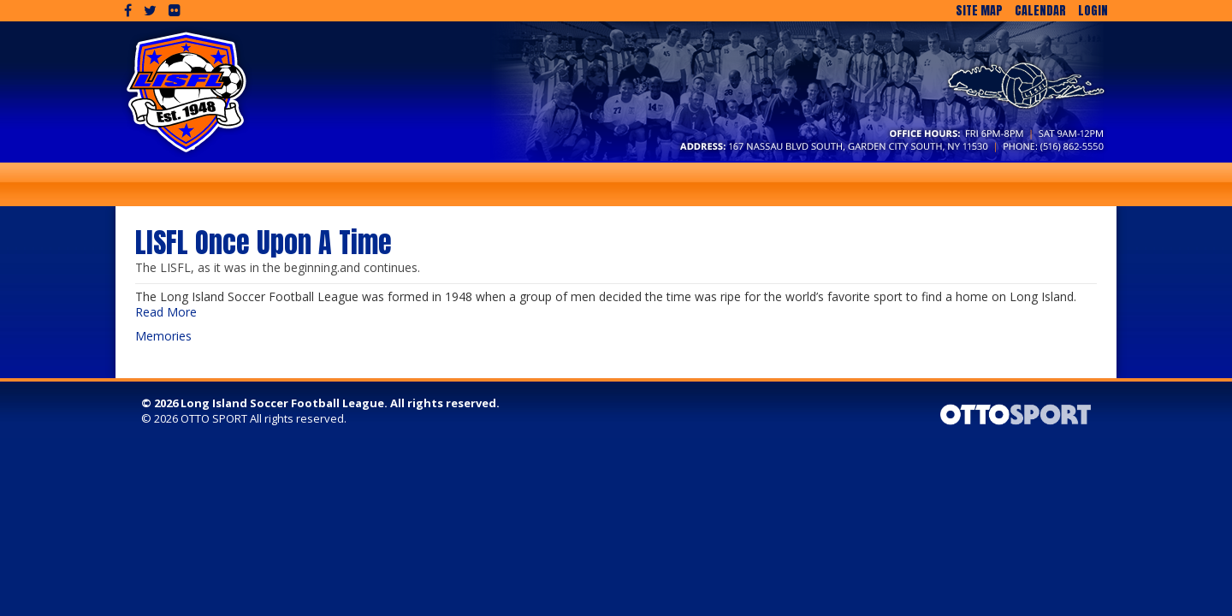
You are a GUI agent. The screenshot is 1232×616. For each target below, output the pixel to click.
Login (1093, 11)
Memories (163, 336)
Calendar (1040, 11)
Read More (166, 312)
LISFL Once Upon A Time (263, 243)
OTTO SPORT (214, 418)
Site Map (979, 11)
